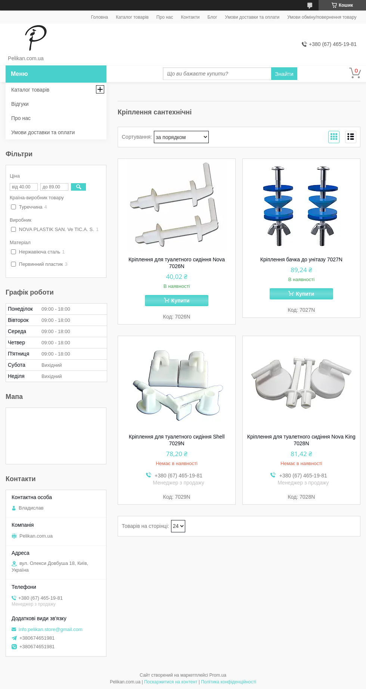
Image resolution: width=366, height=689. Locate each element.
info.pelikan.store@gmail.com (51, 629)
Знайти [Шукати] (284, 74)
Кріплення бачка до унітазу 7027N (301, 259)
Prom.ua (218, 675)
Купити (180, 301)
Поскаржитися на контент (170, 682)
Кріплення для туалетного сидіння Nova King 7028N (301, 440)
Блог (212, 17)
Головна (99, 17)
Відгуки (20, 104)
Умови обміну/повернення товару (321, 17)
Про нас (164, 17)
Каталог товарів (132, 17)
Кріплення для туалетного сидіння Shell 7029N (177, 440)
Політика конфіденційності (228, 682)
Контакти (190, 17)
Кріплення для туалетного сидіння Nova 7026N (176, 262)
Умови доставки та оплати (252, 17)
